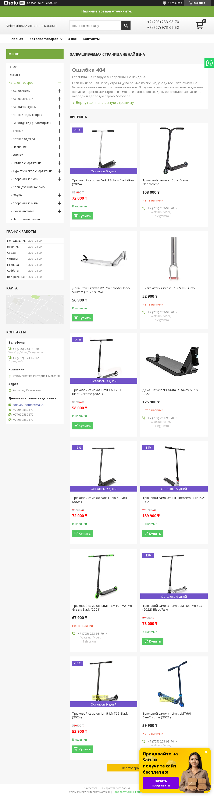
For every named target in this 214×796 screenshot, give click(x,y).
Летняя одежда (24, 139)
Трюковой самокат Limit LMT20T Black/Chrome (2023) (97, 392)
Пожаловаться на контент (129, 792)
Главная (16, 39)
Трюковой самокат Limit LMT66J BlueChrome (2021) (166, 715)
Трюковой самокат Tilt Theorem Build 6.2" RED (173, 499)
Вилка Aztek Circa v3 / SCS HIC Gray (168, 288)
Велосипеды (22, 91)
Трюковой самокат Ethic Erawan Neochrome (166, 182)
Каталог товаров (43, 39)
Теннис (18, 131)
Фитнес (18, 155)
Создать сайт (35, 2)
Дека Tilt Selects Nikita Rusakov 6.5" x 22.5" (170, 392)
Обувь (17, 195)
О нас (72, 39)
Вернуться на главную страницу (105, 102)
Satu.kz (126, 788)
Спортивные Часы (26, 179)
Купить (85, 216)
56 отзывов (175, 3)
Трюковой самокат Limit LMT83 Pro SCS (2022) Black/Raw (172, 607)
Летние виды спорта (27, 115)
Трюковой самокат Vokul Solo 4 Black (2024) (99, 499)
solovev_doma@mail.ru (28, 405)
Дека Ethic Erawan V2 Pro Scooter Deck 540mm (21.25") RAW (101, 290)
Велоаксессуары (24, 107)
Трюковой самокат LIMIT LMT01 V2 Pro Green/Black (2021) (102, 607)
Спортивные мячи (26, 203)
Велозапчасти (23, 99)
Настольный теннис (27, 219)
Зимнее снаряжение (27, 163)
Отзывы (14, 75)
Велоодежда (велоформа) (32, 123)
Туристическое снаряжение (33, 171)
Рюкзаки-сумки (23, 211)
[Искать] (126, 25)
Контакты (91, 39)
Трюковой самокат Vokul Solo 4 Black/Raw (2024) (103, 182)
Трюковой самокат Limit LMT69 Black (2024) (100, 715)
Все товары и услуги (137, 768)
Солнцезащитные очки (29, 187)
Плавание (20, 147)
